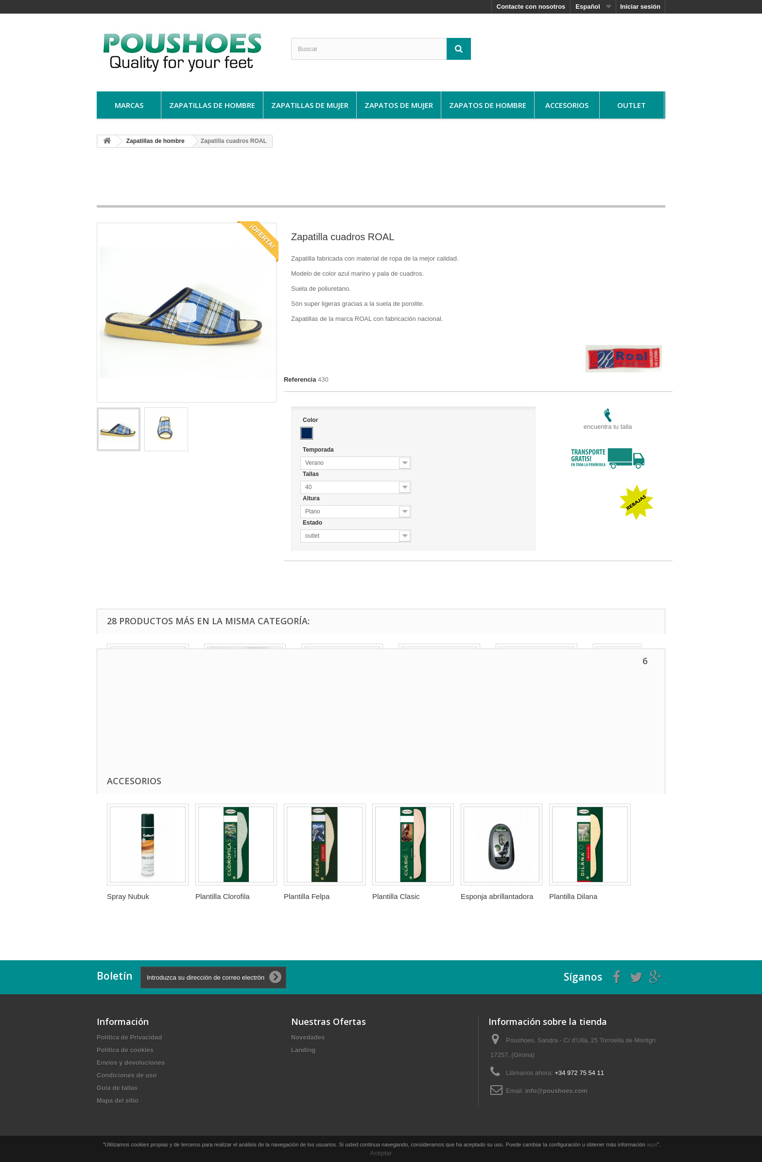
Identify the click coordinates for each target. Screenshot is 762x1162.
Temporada (319, 449)
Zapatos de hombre (487, 105)
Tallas (311, 474)
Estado (313, 522)
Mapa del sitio (118, 1100)
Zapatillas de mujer (309, 105)
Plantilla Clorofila (222, 896)
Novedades (308, 1037)
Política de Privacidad (129, 1037)
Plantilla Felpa (306, 896)
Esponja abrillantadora (497, 896)
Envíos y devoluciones (131, 1062)
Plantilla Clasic (396, 896)
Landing (303, 1050)
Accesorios (567, 105)
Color (311, 420)
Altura (312, 498)
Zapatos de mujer (398, 105)
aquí (652, 1144)
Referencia (300, 379)
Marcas (129, 105)
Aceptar (381, 1153)
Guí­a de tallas (117, 1088)
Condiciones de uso (127, 1075)
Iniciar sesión (640, 6)
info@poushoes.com (556, 1090)
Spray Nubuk (128, 896)
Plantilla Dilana (573, 896)
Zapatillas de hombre (212, 105)
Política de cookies (125, 1050)
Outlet (631, 105)
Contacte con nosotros (531, 6)
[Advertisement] (381, 180)
